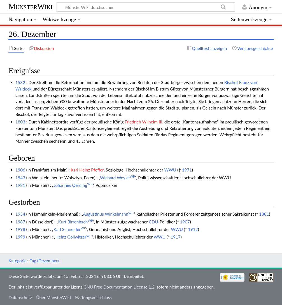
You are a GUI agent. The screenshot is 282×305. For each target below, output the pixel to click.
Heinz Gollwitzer (73, 236)
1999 (20, 236)
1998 (20, 229)
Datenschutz (20, 297)
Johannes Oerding (72, 185)
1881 (264, 213)
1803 (20, 121)
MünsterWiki (30, 6)
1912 (193, 229)
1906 (20, 169)
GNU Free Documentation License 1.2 (118, 286)
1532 (20, 82)
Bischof (231, 82)
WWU (170, 169)
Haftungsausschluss (93, 297)
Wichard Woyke (117, 177)
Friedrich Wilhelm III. (144, 121)
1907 (185, 221)
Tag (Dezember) (44, 260)
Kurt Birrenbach (75, 221)
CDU (153, 221)
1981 (20, 185)
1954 (20, 213)
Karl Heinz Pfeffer (87, 169)
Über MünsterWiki (53, 297)
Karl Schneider (69, 229)
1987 (20, 221)
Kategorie (17, 260)
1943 (20, 177)
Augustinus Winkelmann (108, 213)
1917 (175, 236)
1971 (187, 169)
